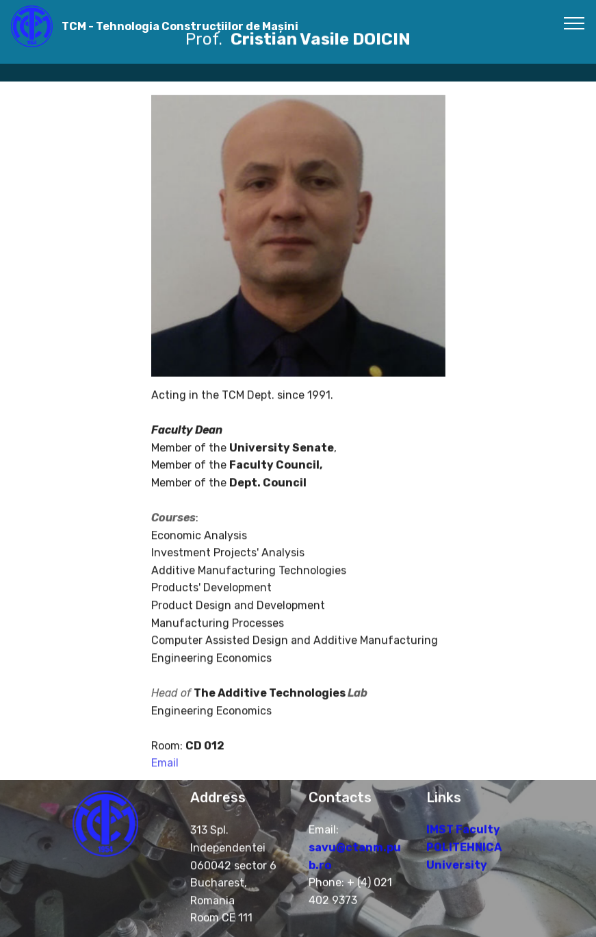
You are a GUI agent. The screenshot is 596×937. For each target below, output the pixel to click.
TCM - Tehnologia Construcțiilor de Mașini (180, 26)
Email (165, 772)
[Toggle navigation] (574, 22)
